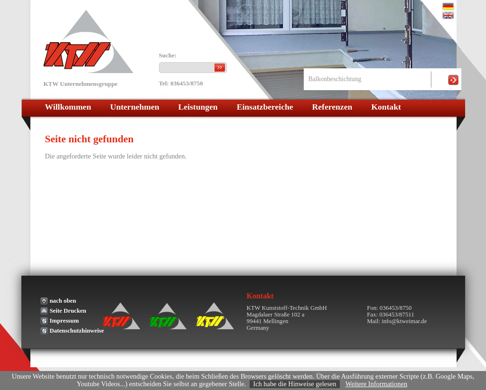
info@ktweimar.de (404, 321)
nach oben (63, 300)
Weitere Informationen (376, 384)
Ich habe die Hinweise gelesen (294, 384)
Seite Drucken (68, 310)
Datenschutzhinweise (77, 330)
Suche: (168, 55)
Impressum (64, 320)
